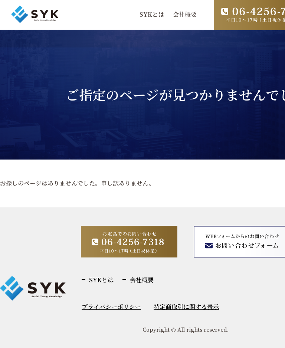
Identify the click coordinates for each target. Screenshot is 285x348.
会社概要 (185, 14)
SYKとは (152, 14)
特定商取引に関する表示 (186, 306)
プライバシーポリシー (111, 306)
